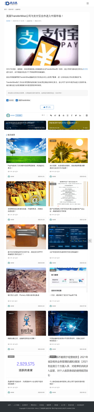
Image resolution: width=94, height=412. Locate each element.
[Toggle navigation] (87, 3)
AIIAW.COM (71, 408)
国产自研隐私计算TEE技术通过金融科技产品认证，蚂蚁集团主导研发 (67, 210)
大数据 (56, 405)
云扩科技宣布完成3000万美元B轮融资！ (64, 252)
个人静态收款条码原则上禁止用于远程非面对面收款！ (67, 383)
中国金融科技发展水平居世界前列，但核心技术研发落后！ (67, 340)
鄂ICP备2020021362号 (59, 408)
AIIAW (8, 21)
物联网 (49, 405)
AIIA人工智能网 (40, 408)
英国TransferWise (24, 100)
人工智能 (16, 405)
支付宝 (85, 69)
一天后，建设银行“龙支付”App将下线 (63, 295)
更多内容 (71, 405)
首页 (5, 9)
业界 (9, 405)
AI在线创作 (80, 405)
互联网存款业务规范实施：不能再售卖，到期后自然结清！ (25, 210)
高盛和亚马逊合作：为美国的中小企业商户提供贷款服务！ (25, 383)
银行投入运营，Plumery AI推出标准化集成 (23, 295)
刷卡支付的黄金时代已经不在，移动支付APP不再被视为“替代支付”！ (25, 253)
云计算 (63, 405)
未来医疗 (25, 405)
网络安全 (34, 405)
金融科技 (29, 21)
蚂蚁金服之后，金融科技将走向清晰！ (22, 338)
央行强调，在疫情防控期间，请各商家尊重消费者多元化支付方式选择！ (67, 167)
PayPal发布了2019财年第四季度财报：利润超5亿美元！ (26, 167)
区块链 (41, 405)
